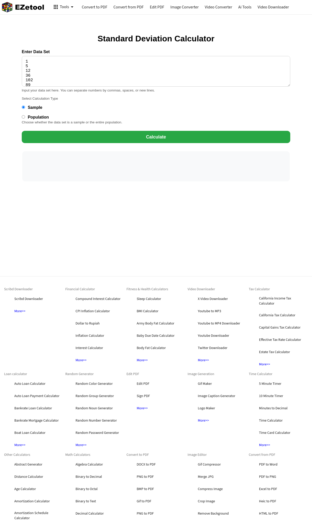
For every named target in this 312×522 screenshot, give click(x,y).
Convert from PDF (129, 7)
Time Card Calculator (275, 432)
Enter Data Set (36, 52)
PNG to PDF (145, 476)
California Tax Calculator (277, 315)
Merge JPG (206, 476)
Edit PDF (157, 7)
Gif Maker (205, 383)
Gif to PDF (144, 501)
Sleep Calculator (149, 298)
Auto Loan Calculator (30, 383)
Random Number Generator (96, 420)
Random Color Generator (94, 383)
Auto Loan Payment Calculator (36, 396)
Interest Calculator (89, 348)
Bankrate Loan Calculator (33, 408)
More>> (19, 311)
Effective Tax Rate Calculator (280, 339)
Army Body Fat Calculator (155, 323)
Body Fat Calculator (151, 348)
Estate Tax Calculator (274, 352)
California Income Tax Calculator (275, 301)
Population (35, 117)
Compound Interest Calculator (97, 298)
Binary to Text (85, 501)
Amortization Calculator (32, 501)
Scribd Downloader (28, 298)
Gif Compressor (209, 464)
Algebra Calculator (89, 464)
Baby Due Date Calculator (155, 335)
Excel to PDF (268, 489)
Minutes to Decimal (273, 408)
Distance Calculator (28, 476)
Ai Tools (244, 7)
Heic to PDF (267, 501)
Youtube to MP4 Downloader (219, 323)
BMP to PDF (145, 489)
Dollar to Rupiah (87, 323)
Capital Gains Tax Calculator (279, 327)
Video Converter (218, 7)
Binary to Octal (86, 489)
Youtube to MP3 (209, 311)
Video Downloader (273, 7)
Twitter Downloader (213, 348)
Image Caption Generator (216, 396)
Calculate (156, 137)
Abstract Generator (28, 464)
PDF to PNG (267, 476)
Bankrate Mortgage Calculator (36, 420)
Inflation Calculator (89, 335)
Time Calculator (271, 420)
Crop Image (206, 501)
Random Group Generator (94, 396)
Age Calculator (25, 489)
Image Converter (184, 7)
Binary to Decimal (88, 476)
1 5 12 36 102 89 (156, 71)
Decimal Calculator (89, 513)
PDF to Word (268, 464)
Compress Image (210, 489)
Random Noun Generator (94, 408)
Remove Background (213, 513)
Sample (32, 107)
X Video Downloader (213, 298)
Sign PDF (143, 396)
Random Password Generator (97, 432)
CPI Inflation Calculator (92, 311)
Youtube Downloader (213, 335)
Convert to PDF (94, 7)
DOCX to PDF (146, 464)
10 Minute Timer (271, 396)
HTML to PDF (268, 513)
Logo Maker (206, 408)
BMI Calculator (147, 311)
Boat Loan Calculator (30, 432)
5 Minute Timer (270, 383)
